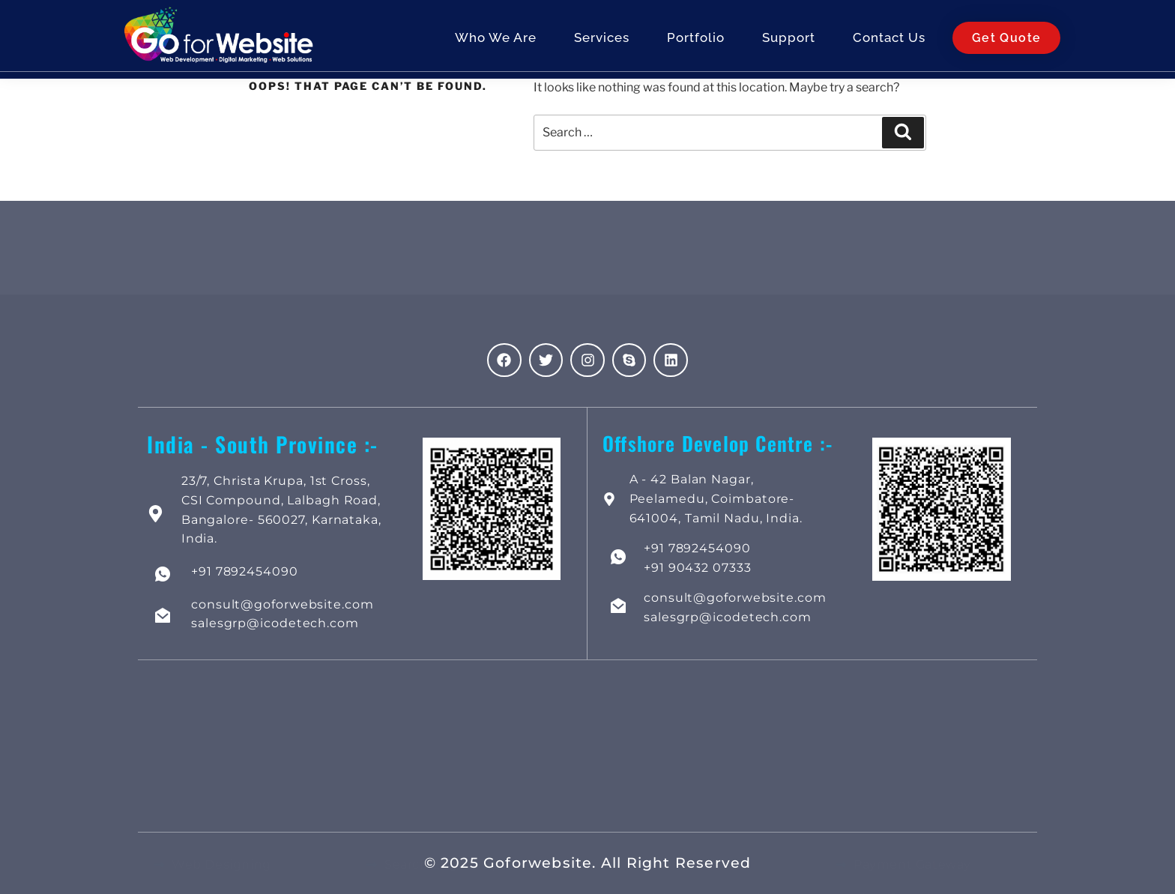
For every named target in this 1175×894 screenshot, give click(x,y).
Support (788, 40)
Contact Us (889, 40)
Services (601, 40)
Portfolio (696, 40)
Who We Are (496, 40)
